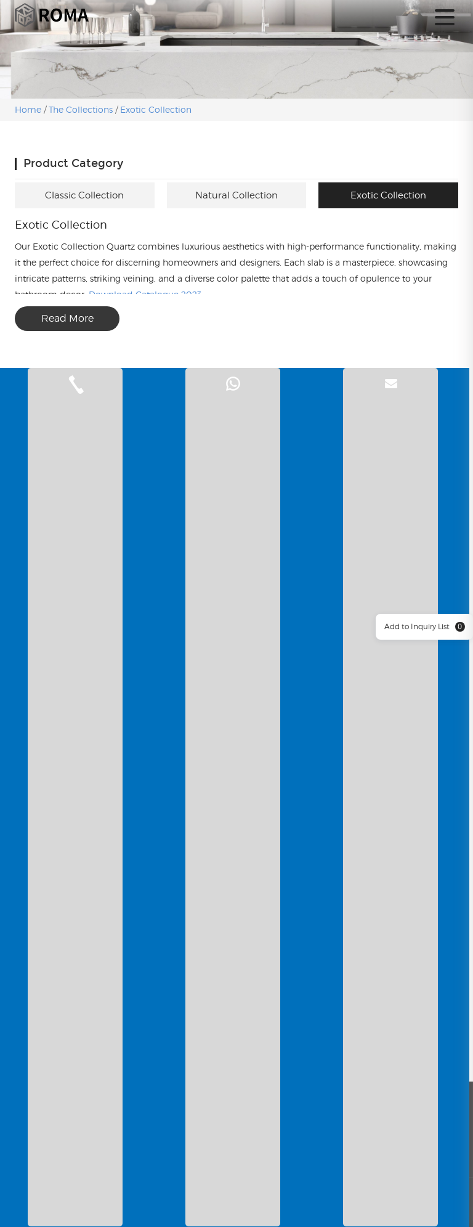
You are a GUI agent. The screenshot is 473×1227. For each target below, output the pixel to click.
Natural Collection (236, 195)
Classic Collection (84, 195)
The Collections (81, 109)
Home (29, 109)
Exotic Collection (156, 109)
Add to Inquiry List (424, 627)
